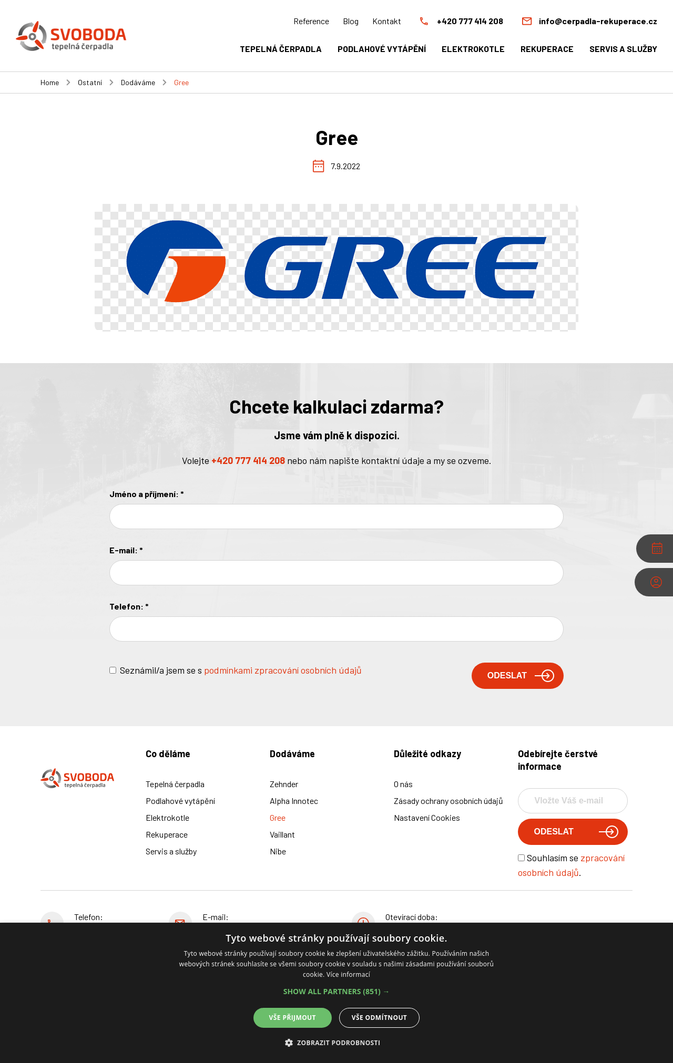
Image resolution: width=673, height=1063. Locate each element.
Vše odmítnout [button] (379, 1017)
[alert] (336, 993)
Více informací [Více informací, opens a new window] (348, 974)
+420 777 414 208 (248, 460)
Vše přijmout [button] (292, 1017)
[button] (336, 991)
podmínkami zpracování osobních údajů (283, 670)
